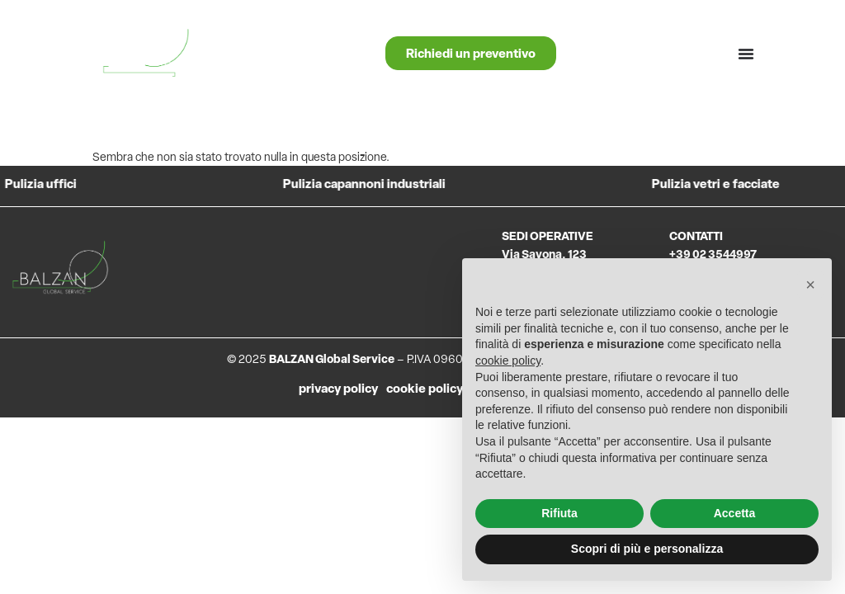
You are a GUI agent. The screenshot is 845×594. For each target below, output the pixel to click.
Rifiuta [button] (559, 513)
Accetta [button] (735, 513)
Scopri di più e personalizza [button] (647, 548)
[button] (810, 284)
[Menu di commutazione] (746, 53)
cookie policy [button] (508, 360)
